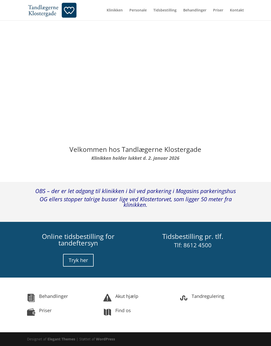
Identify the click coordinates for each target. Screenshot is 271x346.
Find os (123, 310)
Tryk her (78, 260)
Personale (138, 10)
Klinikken (115, 10)
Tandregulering (208, 296)
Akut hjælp (126, 296)
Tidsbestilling (165, 10)
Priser (218, 10)
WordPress (105, 339)
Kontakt (237, 10)
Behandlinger (194, 10)
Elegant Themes (61, 339)
